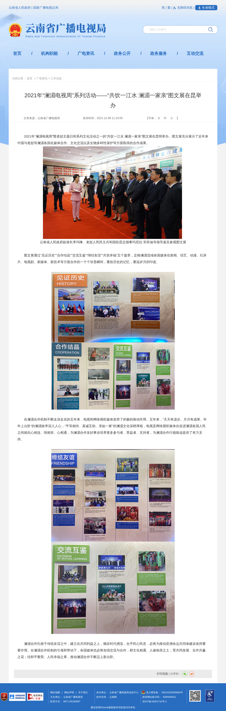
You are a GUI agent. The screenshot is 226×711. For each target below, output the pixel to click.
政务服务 (158, 53)
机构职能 (49, 53)
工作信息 (56, 78)
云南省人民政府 (20, 7)
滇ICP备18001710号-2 (154, 701)
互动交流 (195, 53)
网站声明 (69, 692)
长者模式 (206, 7)
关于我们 (83, 692)
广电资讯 (86, 53)
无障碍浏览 (183, 7)
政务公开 (122, 53)
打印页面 (162, 673)
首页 (17, 53)
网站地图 (55, 692)
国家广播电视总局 (45, 7)
